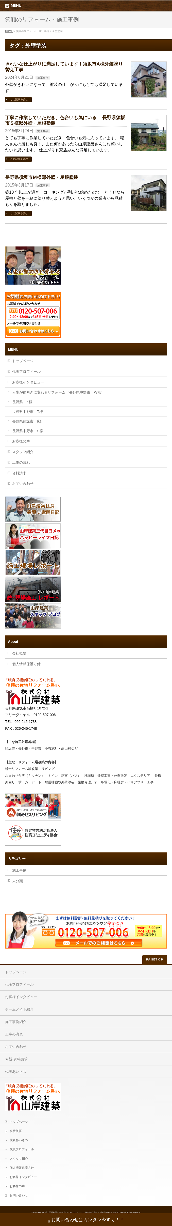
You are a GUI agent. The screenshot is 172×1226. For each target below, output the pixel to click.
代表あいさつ (15, 1071)
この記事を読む (19, 99)
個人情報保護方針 (26, 664)
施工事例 (42, 77)
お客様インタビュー (28, 382)
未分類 (17, 881)
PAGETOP (154, 959)
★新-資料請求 (16, 1059)
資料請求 (19, 473)
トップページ (22, 361)
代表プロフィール (26, 371)
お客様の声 (21, 441)
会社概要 (19, 653)
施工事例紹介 (15, 1022)
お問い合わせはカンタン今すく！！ (86, 1220)
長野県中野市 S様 (27, 431)
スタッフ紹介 (22, 452)
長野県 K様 (22, 402)
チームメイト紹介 (19, 1009)
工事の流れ (21, 462)
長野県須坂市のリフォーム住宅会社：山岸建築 (80, 1213)
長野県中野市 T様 (27, 412)
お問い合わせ (22, 484)
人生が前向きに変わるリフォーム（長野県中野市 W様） (58, 392)
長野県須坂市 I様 (27, 421)
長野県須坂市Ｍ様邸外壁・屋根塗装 (41, 177)
